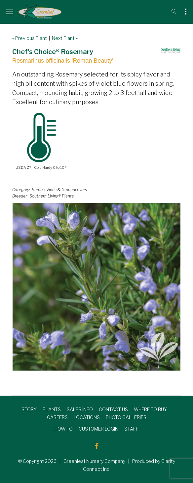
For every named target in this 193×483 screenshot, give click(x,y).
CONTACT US (113, 409)
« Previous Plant (29, 38)
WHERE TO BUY (150, 409)
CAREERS (57, 417)
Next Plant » (65, 38)
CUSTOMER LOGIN (98, 429)
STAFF (131, 429)
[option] (96, 287)
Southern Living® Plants (51, 196)
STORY (29, 409)
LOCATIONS (87, 417)
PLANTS (52, 409)
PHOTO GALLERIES (126, 417)
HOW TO (64, 429)
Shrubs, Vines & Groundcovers (59, 189)
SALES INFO (80, 409)
